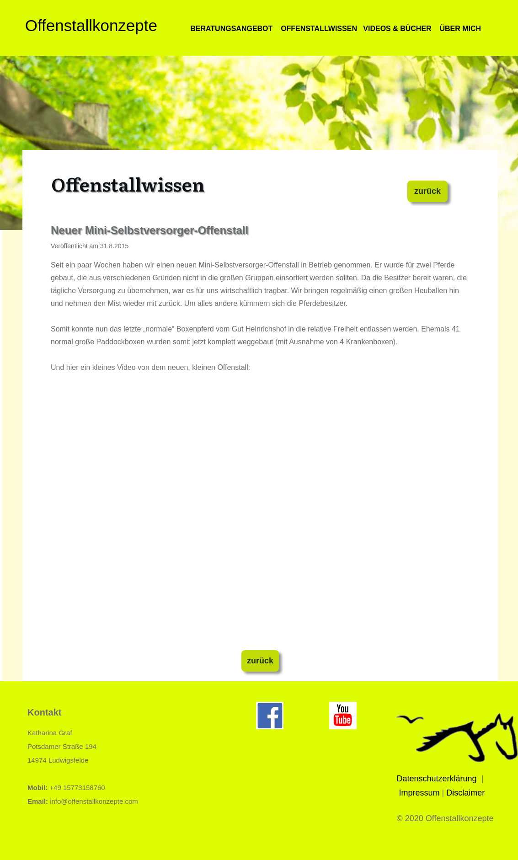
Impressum (419, 792)
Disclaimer (465, 792)
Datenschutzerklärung (437, 778)
